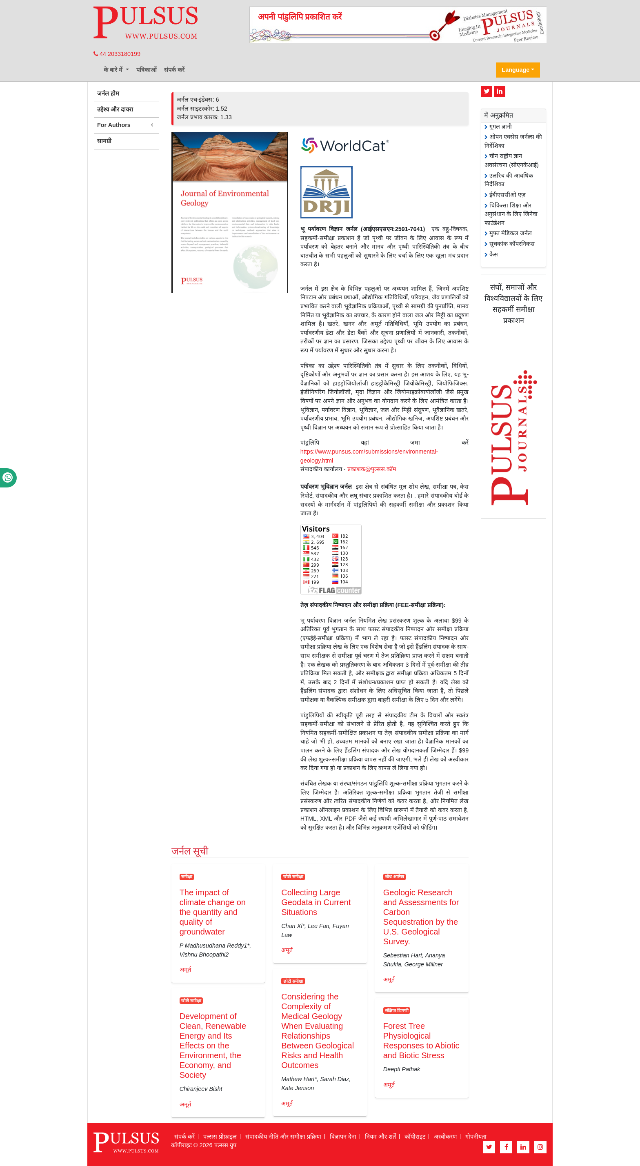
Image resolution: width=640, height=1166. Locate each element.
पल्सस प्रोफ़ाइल (220, 1136)
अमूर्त (185, 969)
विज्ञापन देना (343, 1136)
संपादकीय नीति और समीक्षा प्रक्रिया (283, 1136)
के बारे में (114, 70)
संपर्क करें (174, 70)
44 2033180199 (116, 54)
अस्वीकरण (445, 1136)
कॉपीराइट (414, 1136)
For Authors (126, 125)
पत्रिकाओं (146, 70)
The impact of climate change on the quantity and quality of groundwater (213, 912)
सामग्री (104, 141)
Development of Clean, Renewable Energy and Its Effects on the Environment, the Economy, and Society (213, 1045)
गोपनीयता (476, 1136)
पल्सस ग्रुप (225, 1145)
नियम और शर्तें (380, 1136)
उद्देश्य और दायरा (115, 109)
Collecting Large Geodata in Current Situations (316, 902)
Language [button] (515, 70)
